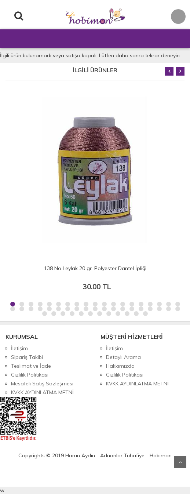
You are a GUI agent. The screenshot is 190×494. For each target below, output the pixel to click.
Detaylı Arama (123, 357)
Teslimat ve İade (31, 366)
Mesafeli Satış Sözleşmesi (42, 383)
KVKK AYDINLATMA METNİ (42, 392)
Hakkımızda (120, 366)
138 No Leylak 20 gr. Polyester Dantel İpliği (95, 268)
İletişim (19, 348)
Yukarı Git (180, 462)
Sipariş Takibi (27, 357)
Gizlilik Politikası (29, 374)
